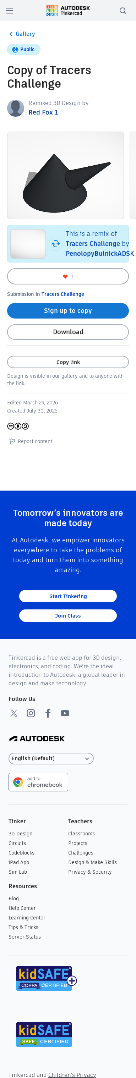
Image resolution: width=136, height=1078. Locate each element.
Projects (77, 843)
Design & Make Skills (92, 862)
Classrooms (81, 833)
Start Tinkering (68, 596)
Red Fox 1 (43, 112)
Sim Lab (18, 871)
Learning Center (27, 917)
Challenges (80, 852)
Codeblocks (21, 852)
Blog (14, 898)
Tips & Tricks (23, 927)
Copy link (68, 362)
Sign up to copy (68, 310)
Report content (29, 441)
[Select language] (51, 759)
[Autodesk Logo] (37, 739)
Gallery (21, 34)
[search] (123, 10)
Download (68, 331)
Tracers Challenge (93, 243)
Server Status (25, 936)
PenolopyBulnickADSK (100, 253)
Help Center (22, 908)
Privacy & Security (90, 871)
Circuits (17, 843)
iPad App (19, 862)
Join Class (68, 615)
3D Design (20, 833)
